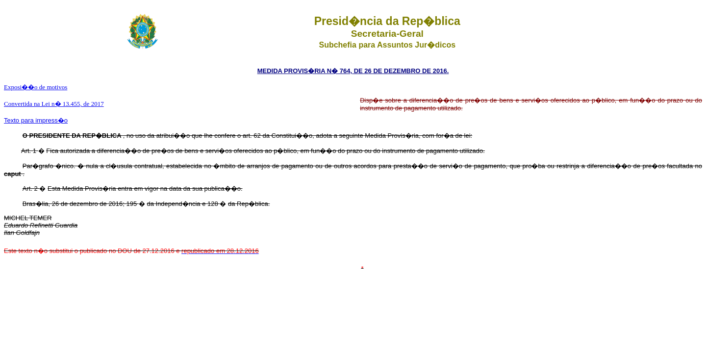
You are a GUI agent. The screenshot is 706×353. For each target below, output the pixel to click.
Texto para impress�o (36, 120)
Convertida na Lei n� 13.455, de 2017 (54, 103)
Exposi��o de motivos (35, 87)
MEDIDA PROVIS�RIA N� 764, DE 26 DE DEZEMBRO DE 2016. (353, 71)
